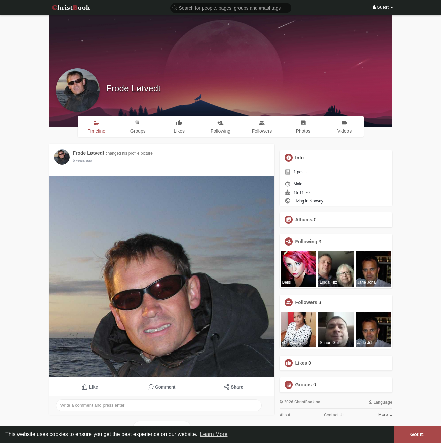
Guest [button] (383, 7)
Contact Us (334, 415)
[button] (231, 7)
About (285, 415)
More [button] (385, 414)
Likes (301, 363)
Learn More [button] (214, 434)
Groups (303, 384)
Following (306, 241)
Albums (304, 219)
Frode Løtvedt (133, 88)
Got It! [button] (417, 434)
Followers (306, 302)
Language (380, 402)
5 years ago (82, 160)
